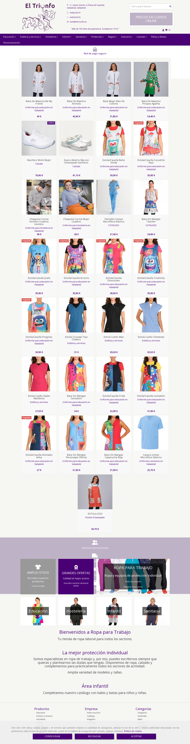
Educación (9, 36)
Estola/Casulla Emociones (114, 279)
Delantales (142, 716)
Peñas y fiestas (158, 36)
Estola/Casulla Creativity (151, 278)
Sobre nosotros (93, 712)
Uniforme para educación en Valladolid (39, 109)
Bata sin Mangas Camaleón (76, 397)
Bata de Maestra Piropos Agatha (151, 102)
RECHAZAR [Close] (94, 736)
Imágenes (91, 719)
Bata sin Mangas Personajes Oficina (76, 456)
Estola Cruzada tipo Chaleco (76, 338)
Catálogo (91, 716)
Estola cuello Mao (114, 336)
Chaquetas (142, 712)
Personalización (11, 42)
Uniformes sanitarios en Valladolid (151, 463)
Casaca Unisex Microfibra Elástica (151, 456)
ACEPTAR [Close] (136, 736)
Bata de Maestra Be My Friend (39, 102)
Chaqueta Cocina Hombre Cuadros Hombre (39, 221)
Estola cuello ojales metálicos (39, 397)
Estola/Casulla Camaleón (151, 395)
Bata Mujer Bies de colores (113, 102)
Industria (127, 36)
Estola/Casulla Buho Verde (113, 161)
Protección (97, 36)
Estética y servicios (30, 36)
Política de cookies (133, 731)
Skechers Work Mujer (39, 160)
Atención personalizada (45, 547)
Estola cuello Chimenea (151, 336)
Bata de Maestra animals (76, 102)
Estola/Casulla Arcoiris (76, 278)
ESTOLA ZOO (95, 513)
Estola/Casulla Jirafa (39, 278)
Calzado (142, 36)
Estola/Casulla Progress (39, 336)
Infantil (67, 36)
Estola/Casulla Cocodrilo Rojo (151, 161)
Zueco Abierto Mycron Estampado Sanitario (76, 161)
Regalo (112, 36)
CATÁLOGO (113, 225)
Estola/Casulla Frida (114, 395)
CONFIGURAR (52, 736)
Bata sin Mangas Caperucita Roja (113, 456)
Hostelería (51, 36)
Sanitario (81, 36)
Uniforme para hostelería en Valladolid (39, 229)
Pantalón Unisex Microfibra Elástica (113, 220)
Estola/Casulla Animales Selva (39, 456)
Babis (140, 719)
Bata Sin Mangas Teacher (151, 220)
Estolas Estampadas (95, 517)
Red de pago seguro (50, 53)
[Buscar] (151, 6)
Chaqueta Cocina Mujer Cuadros (76, 220)
